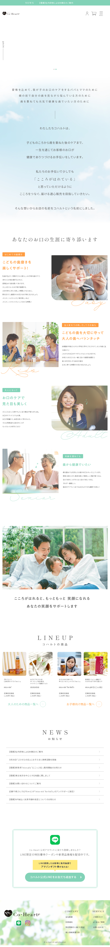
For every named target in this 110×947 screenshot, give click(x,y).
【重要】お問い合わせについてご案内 (25, 784)
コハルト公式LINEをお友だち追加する (53, 878)
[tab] (54, 70)
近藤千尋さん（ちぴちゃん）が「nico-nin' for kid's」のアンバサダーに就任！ (42, 792)
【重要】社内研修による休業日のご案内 (56, 2)
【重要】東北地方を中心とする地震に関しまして (29, 776)
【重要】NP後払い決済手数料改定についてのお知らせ (32, 800)
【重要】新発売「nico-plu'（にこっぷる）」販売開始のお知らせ (35, 768)
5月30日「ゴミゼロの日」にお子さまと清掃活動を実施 (32, 760)
